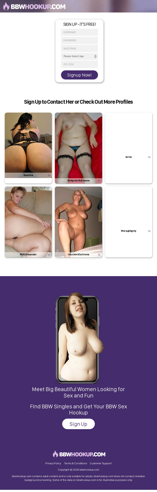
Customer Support (101, 464)
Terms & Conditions (75, 464)
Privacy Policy (53, 464)
